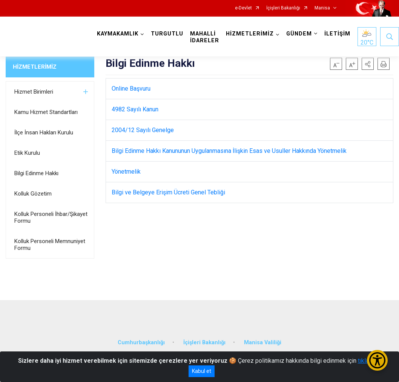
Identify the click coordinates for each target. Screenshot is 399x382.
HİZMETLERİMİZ (35, 66)
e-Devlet (243, 8)
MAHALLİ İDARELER (204, 37)
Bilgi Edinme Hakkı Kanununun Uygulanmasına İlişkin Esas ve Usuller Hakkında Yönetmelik (229, 150)
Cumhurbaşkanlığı (141, 342)
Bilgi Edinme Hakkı (36, 173)
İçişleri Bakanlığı (283, 8)
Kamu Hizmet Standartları (46, 112)
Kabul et (201, 371)
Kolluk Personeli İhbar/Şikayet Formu (50, 217)
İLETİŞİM (337, 34)
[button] (368, 64)
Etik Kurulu (27, 152)
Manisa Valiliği (262, 342)
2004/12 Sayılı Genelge (143, 130)
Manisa (322, 8)
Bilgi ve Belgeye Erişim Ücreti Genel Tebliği (168, 192)
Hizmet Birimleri (33, 91)
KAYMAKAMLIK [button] (117, 34)
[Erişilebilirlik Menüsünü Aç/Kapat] (377, 360)
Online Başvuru (131, 88)
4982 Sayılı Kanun (135, 109)
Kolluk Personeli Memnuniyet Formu (49, 244)
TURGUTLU (167, 34)
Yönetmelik (126, 171)
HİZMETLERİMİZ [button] (250, 34)
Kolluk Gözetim (33, 193)
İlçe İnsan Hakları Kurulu (43, 132)
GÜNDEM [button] (299, 34)
